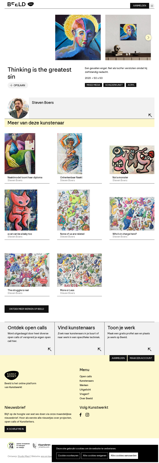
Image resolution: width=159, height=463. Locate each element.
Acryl (131, 85)
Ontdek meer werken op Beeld (26, 309)
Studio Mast (24, 456)
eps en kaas (47, 456)
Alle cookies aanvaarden (124, 455)
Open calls (86, 376)
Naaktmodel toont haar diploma (25, 177)
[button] (148, 37)
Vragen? (84, 394)
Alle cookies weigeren (94, 455)
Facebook (82, 414)
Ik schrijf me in (15, 429)
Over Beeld (86, 398)
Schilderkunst (114, 85)
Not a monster (120, 177)
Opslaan (19, 85)
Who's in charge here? (125, 234)
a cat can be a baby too (20, 234)
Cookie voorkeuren (68, 455)
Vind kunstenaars (76, 328)
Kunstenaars (87, 380)
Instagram (88, 414)
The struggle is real (18, 290)
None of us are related (72, 234)
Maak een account (141, 358)
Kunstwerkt (15, 387)
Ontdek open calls (27, 328)
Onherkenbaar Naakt (71, 177)
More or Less (67, 290)
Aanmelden (139, 5)
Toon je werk (121, 328)
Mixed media (93, 85)
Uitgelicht (85, 389)
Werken (84, 385)
